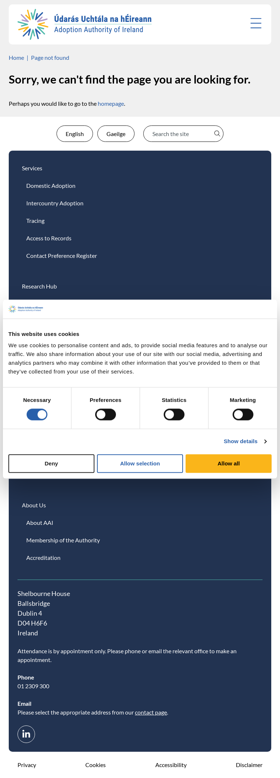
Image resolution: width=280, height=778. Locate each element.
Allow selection (140, 463)
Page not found (50, 57)
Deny (51, 463)
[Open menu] (255, 23)
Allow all (229, 463)
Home (16, 57)
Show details (241, 441)
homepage (111, 103)
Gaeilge (115, 133)
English (75, 133)
